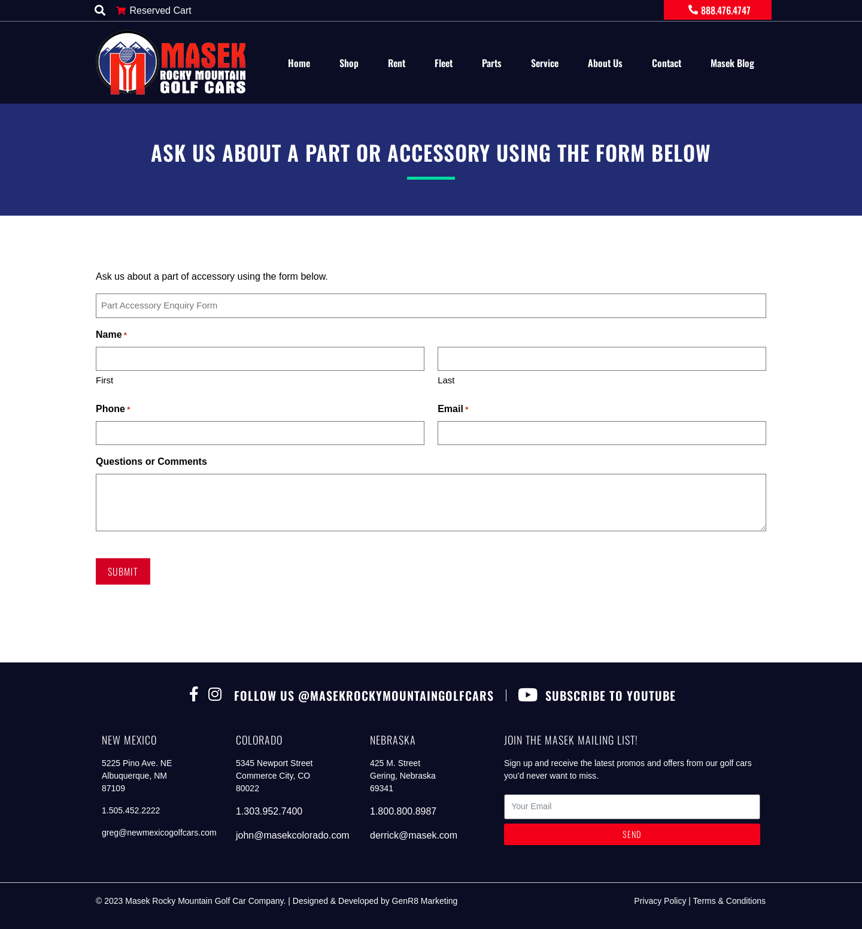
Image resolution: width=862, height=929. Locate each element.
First (104, 380)
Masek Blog (732, 63)
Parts (492, 63)
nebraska (393, 740)
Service (545, 63)
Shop (349, 63)
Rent (396, 63)
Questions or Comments (151, 461)
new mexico (129, 740)
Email (453, 410)
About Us (605, 63)
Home (299, 63)
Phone (113, 410)
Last (446, 380)
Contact (666, 63)
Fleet (444, 63)
